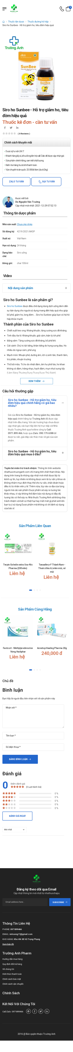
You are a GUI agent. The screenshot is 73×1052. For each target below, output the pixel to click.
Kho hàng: (7, 939)
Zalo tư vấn (16, 181)
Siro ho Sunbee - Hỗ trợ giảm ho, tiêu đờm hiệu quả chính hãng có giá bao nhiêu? (32, 402)
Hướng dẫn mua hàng (12, 959)
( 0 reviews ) (24, 134)
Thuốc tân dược (16, 21)
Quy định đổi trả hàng (12, 964)
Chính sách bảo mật (11, 979)
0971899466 (16, 929)
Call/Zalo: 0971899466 (12, 1011)
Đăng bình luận (18, 759)
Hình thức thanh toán (12, 974)
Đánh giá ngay (17, 816)
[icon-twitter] (11, 128)
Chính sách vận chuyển (12, 984)
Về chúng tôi (8, 969)
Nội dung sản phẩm (20, 288)
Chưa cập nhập (24, 224)
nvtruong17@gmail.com (21, 934)
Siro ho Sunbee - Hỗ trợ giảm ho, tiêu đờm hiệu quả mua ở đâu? (32, 453)
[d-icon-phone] (61, 8)
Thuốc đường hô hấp (38, 21)
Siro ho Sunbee (14, 306)
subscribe (59, 902)
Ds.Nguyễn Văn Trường (27, 202)
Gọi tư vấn (48, 181)
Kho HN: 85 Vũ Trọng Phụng (27, 939)
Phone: (6, 929)
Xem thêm (34, 381)
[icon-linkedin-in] (17, 128)
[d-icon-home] (3, 21)
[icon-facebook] (4, 128)
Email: (5, 934)
